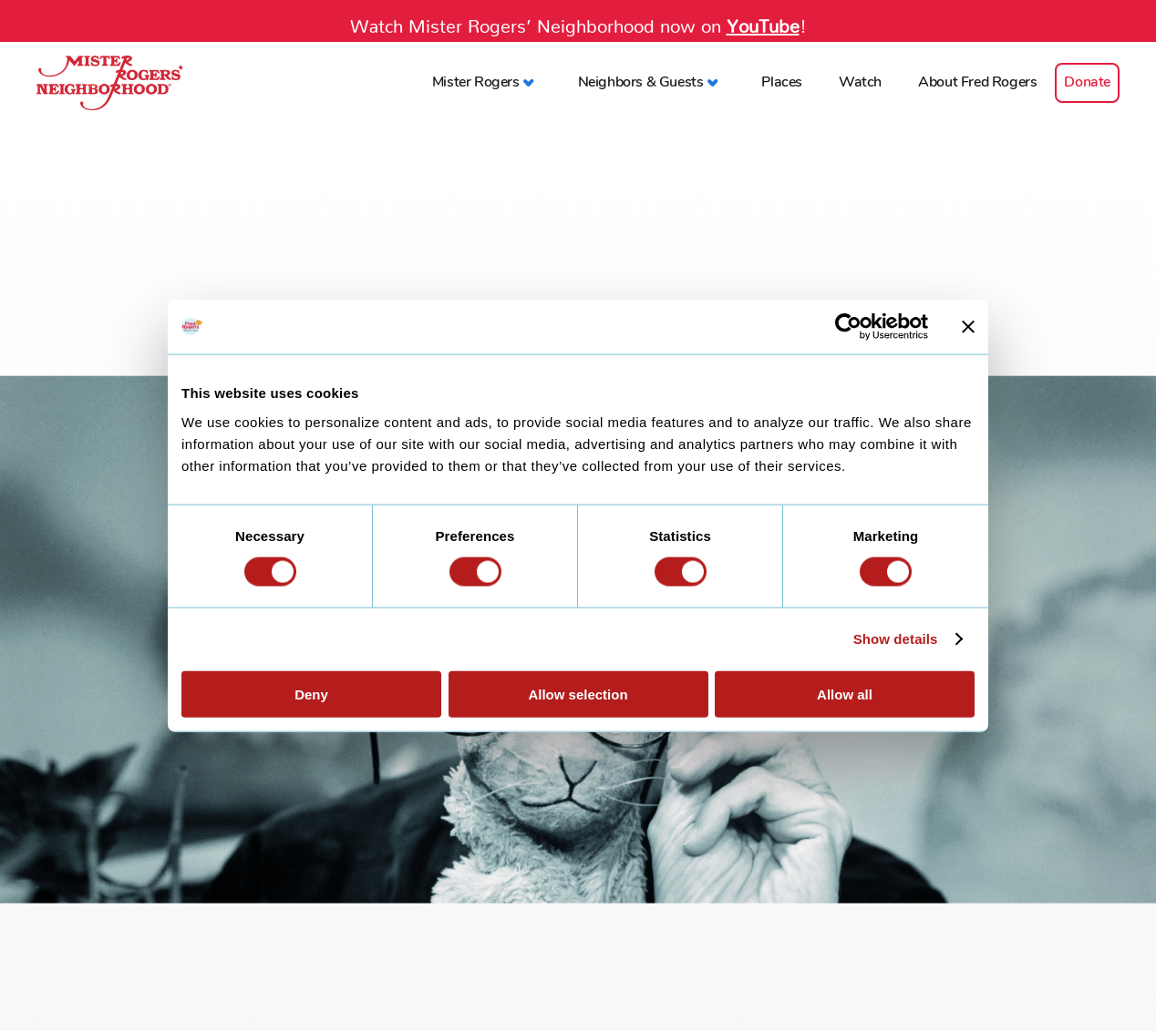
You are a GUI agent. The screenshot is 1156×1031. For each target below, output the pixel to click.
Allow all (844, 693)
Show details (895, 639)
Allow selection (577, 693)
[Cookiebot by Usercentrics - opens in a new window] (848, 327)
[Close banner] (968, 327)
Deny (311, 693)
